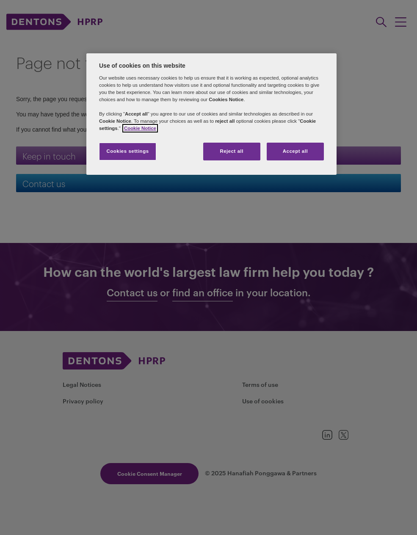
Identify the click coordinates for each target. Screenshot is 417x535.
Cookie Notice (140, 128)
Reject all (231, 151)
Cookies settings (127, 151)
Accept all (295, 151)
